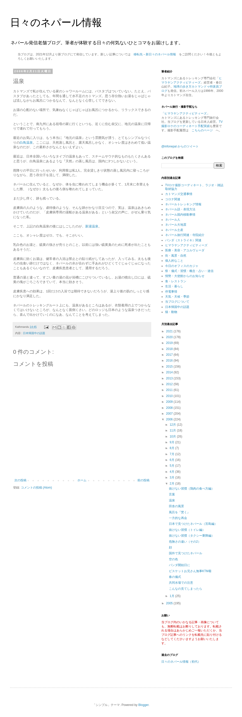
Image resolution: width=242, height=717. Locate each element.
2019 (170, 343)
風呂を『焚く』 (179, 512)
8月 (172, 448)
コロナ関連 (172, 199)
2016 (170, 360)
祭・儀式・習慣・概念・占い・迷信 (189, 271)
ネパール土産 (174, 230)
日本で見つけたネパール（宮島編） (193, 524)
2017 (170, 354)
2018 (170, 349)
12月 (173, 424)
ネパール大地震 (175, 224)
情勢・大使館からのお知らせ (184, 276)
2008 (170, 408)
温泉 (172, 500)
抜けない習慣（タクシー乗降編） (191, 535)
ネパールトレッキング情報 (183, 204)
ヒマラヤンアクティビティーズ (186, 245)
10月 (173, 436)
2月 (172, 483)
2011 (170, 390)
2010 (170, 396)
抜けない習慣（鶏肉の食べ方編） (191, 488)
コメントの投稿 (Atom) (36, 487)
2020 (170, 337)
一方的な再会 (178, 518)
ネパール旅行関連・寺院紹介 (184, 235)
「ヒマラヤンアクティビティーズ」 (185, 113)
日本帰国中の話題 (34, 333)
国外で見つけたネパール (185, 553)
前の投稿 (143, 480)
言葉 (172, 494)
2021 (170, 331)
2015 (170, 366)
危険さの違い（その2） (185, 541)
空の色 (173, 559)
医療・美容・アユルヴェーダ (184, 250)
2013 (170, 378)
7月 (172, 454)
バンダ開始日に (179, 565)
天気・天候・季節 (177, 296)
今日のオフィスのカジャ (181, 266)
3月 (172, 477)
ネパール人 (172, 219)
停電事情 (171, 291)
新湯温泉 (91, 226)
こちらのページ (202, 130)
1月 (172, 596)
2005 (170, 603)
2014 (170, 372)
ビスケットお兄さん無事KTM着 (190, 571)
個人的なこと (174, 260)
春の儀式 (175, 577)
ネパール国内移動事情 (180, 214)
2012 (170, 384)
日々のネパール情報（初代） (181, 661)
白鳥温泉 (26, 142)
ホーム (81, 480)
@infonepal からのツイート (180, 146)
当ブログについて (177, 301)
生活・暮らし (174, 286)
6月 (172, 460)
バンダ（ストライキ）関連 (183, 240)
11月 (173, 430)
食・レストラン (175, 281)
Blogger (143, 705)
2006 (170, 419)
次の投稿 (20, 480)
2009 (170, 402)
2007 (170, 413)
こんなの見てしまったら (185, 588)
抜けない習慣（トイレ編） (187, 530)
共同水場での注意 (181, 582)
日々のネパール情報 (56, 22)
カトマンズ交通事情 (178, 194)
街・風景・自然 (175, 255)
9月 (172, 442)
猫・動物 (171, 312)
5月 (172, 465)
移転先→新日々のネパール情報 (155, 54)
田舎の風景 (176, 506)
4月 (172, 471)
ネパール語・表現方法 (180, 209)
